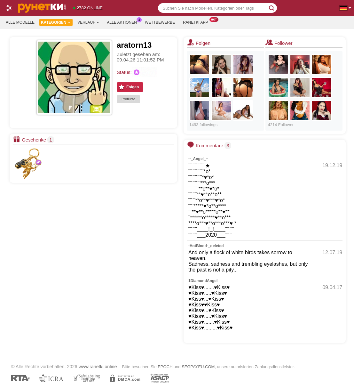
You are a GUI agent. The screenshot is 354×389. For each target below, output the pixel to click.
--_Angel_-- (198, 159)
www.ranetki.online (98, 366)
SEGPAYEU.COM (198, 366)
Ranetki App (197, 22)
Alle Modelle (20, 22)
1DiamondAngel (202, 281)
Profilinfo (128, 99)
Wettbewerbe (160, 22)
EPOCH (165, 366)
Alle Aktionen (123, 22)
